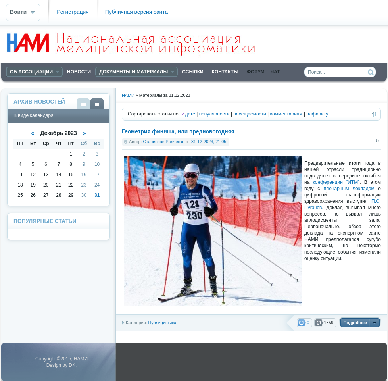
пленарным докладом (349, 188)
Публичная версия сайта (136, 12)
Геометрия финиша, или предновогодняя (178, 132)
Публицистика (162, 322)
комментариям (286, 114)
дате (190, 114)
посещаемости (250, 114)
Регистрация (73, 12)
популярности (214, 114)
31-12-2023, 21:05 (208, 141)
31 (97, 195)
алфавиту (317, 114)
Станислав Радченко (164, 141)
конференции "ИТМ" (336, 182)
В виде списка (83, 103)
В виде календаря (97, 103)
